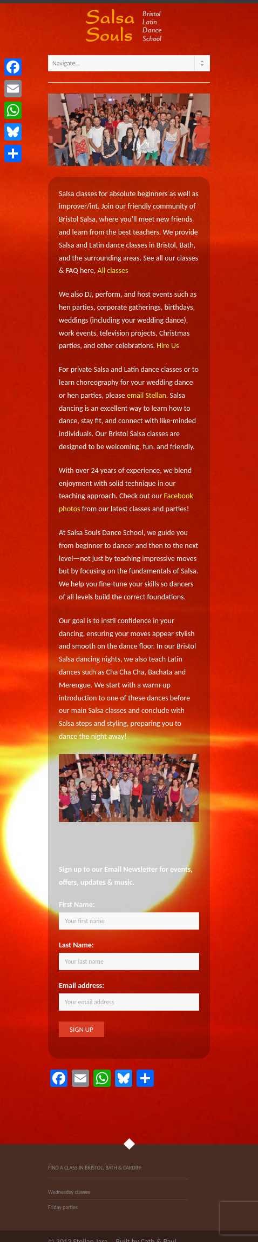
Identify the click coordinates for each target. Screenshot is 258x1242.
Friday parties (63, 1207)
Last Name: (76, 945)
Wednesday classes (69, 1192)
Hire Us (168, 345)
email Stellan (146, 395)
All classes (113, 270)
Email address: (81, 985)
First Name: (77, 904)
